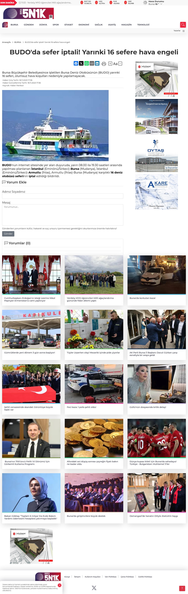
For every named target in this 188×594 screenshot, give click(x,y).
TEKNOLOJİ (143, 24)
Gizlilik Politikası (145, 577)
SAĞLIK (99, 24)
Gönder (8, 233)
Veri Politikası (111, 577)
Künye (67, 577)
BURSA (14, 24)
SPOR (56, 24)
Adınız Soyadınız (13, 191)
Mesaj (6, 202)
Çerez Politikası (127, 577)
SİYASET (68, 24)
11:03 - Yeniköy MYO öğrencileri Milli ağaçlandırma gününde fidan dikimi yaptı (44, 2)
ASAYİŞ (112, 24)
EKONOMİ (84, 24)
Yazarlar (177, 31)
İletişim (77, 577)
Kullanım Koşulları (93, 577)
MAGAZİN (126, 24)
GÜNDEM (29, 24)
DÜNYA (43, 24)
